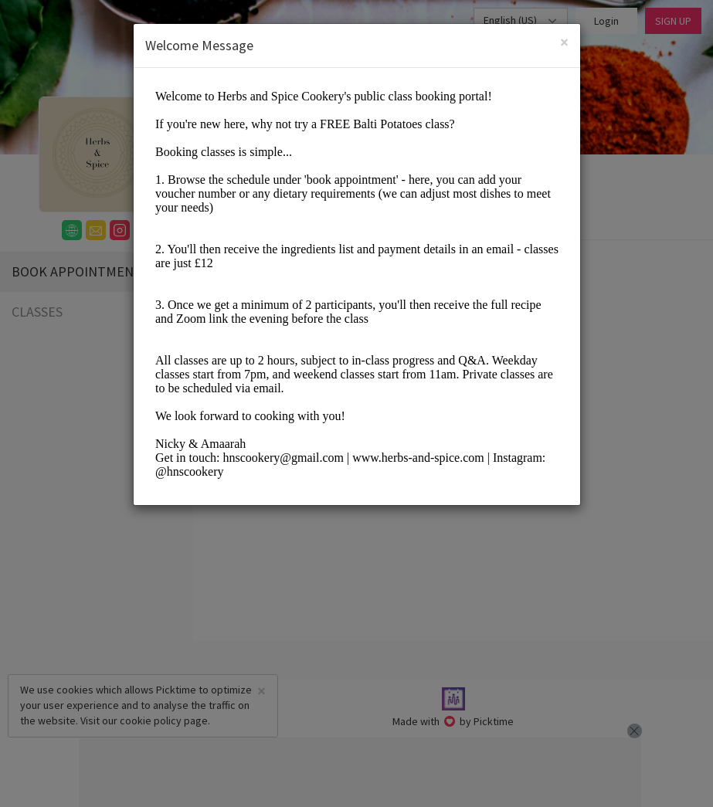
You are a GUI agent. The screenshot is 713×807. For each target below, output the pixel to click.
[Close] (564, 42)
